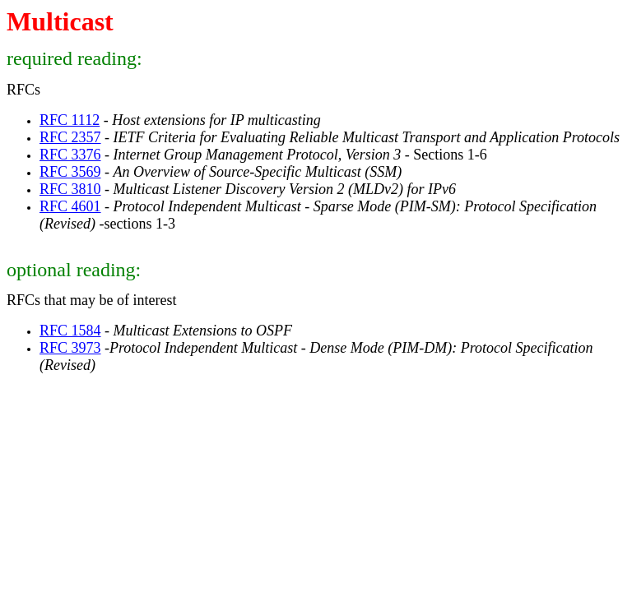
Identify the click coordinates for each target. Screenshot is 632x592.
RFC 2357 (70, 137)
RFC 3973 (70, 348)
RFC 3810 (70, 189)
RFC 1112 (70, 120)
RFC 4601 (70, 206)
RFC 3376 (70, 154)
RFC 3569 (70, 172)
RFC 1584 (70, 330)
